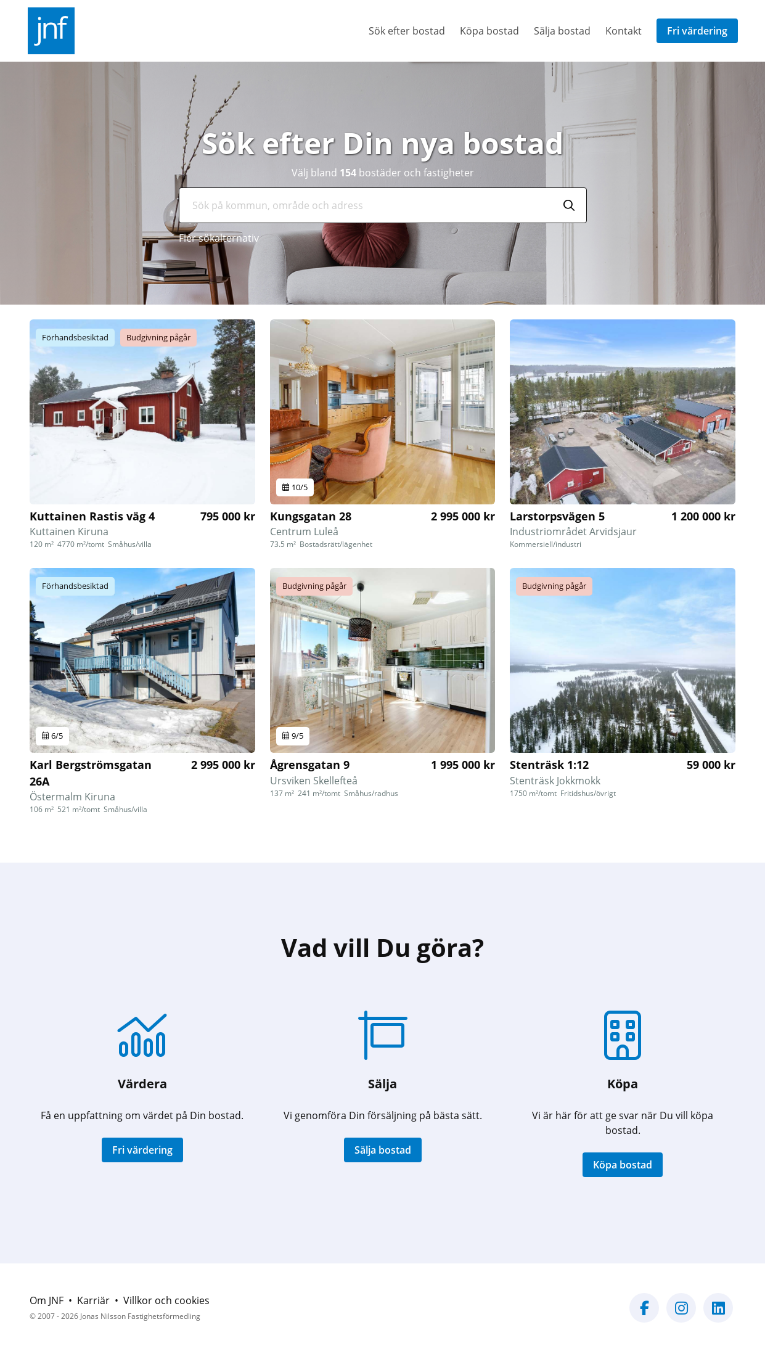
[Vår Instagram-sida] (681, 1315)
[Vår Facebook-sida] (644, 1315)
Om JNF (46, 1300)
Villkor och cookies (166, 1300)
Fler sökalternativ (219, 238)
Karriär (93, 1300)
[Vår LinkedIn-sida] (718, 1315)
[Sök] (569, 205)
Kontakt (623, 31)
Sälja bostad (562, 31)
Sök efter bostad (407, 31)
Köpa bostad (489, 31)
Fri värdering (697, 31)
